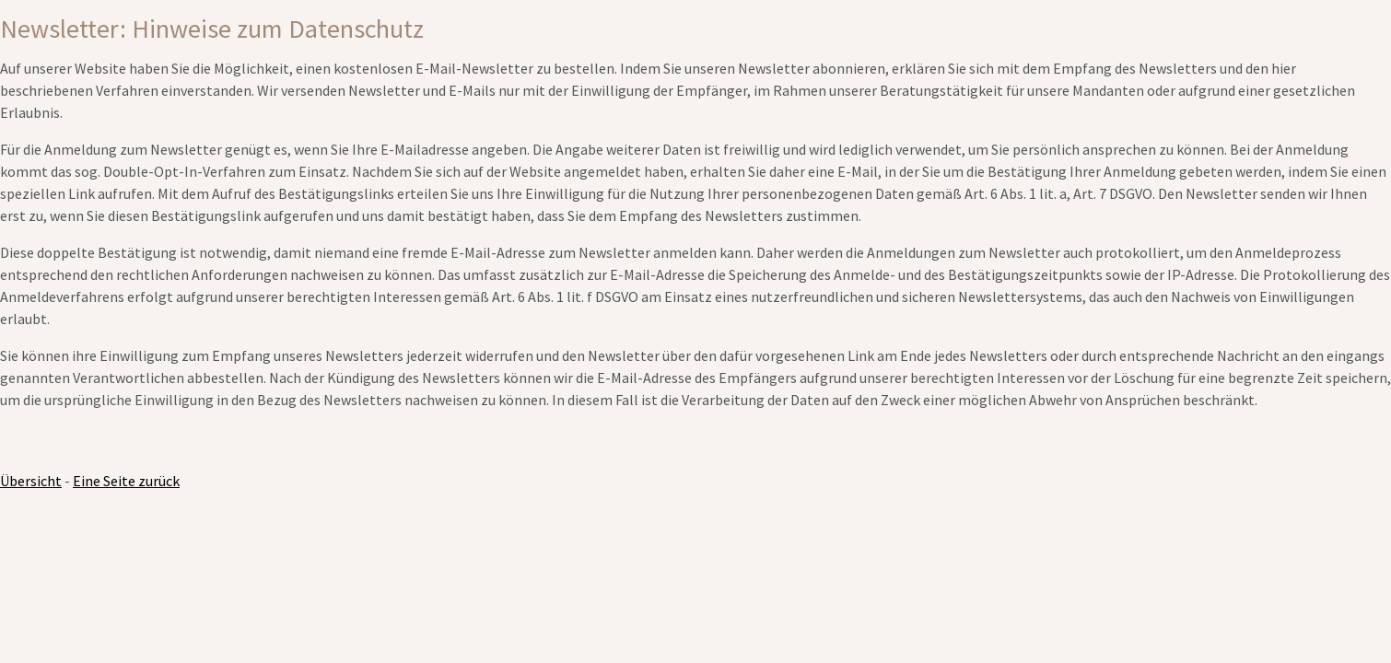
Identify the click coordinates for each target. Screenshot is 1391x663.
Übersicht (31, 480)
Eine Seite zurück (126, 480)
